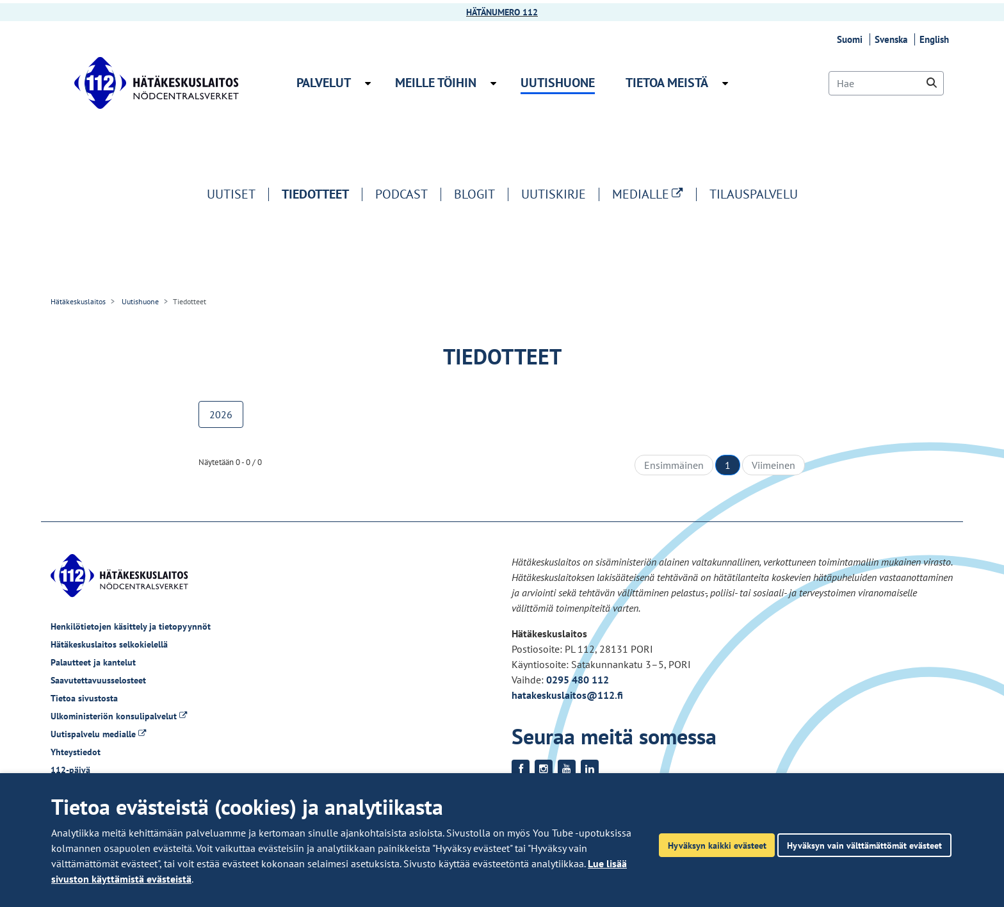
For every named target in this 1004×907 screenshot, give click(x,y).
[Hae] (886, 83)
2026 (220, 414)
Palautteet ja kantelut (93, 662)
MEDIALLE (654, 194)
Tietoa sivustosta (84, 698)
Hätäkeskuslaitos (78, 301)
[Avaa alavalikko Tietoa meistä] (725, 83)
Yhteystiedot (76, 752)
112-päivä (70, 770)
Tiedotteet (315, 194)
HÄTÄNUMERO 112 (502, 12)
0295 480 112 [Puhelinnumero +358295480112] (577, 679)
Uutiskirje (553, 194)
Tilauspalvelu (753, 194)
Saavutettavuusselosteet (98, 680)
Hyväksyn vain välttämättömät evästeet (864, 845)
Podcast (401, 194)
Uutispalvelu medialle (98, 734)
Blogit (474, 194)
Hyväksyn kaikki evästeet (717, 845)
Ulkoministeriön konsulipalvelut (119, 716)
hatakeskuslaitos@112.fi (567, 695)
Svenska (893, 39)
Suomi (851, 39)
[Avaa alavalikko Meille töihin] (493, 83)
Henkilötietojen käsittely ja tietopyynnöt (131, 626)
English (936, 39)
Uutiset (231, 194)
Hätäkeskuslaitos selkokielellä (109, 644)
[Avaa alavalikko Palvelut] (368, 83)
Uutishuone (139, 301)
